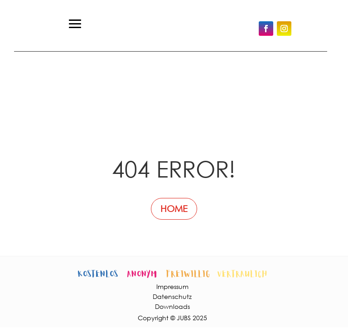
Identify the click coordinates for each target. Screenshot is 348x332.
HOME (174, 208)
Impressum (172, 286)
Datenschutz (172, 296)
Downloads (172, 306)
